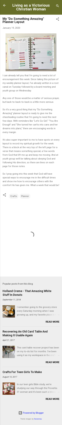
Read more (52, 321)
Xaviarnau (38, 419)
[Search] (57, 6)
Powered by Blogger (31, 412)
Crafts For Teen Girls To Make (22, 372)
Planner (25, 196)
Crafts (13, 196)
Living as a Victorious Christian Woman (31, 7)
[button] (57, 19)
